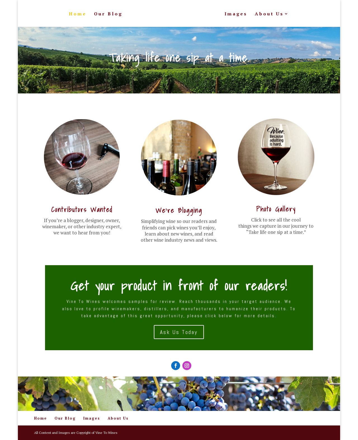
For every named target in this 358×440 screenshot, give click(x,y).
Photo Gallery (276, 209)
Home (77, 14)
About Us (269, 14)
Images (236, 14)
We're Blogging (179, 210)
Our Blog (108, 14)
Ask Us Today (179, 332)
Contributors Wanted (81, 209)
